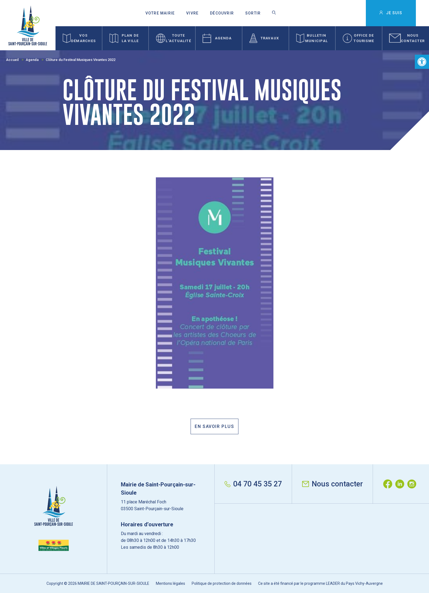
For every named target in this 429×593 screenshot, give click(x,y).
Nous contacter (332, 484)
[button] (422, 62)
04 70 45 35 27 (253, 484)
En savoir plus (214, 426)
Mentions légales (170, 583)
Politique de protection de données (222, 583)
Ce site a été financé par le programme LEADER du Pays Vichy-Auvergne (320, 583)
